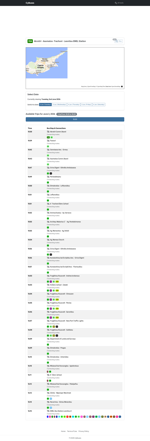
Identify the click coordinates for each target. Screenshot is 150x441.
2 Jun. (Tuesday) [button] (45, 104)
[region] (75, 68)
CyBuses (30, 3)
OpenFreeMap (91, 86)
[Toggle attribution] (122, 86)
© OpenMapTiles (100, 86)
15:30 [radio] (75, 119)
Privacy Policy (84, 431)
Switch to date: (33, 105)
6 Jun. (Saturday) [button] (98, 104)
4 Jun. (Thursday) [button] (73, 104)
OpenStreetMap (115, 86)
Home (63, 431)
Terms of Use (72, 431)
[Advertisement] (62, 20)
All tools (119, 3)
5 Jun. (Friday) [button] (86, 104)
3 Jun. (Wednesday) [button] (59, 104)
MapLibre (83, 86)
